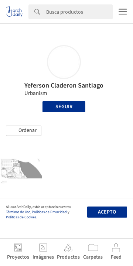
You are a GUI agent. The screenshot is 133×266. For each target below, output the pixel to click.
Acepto (107, 212)
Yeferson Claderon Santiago (63, 85)
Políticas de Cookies (21, 217)
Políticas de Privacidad (49, 212)
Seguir (63, 106)
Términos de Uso (18, 212)
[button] (23, 131)
